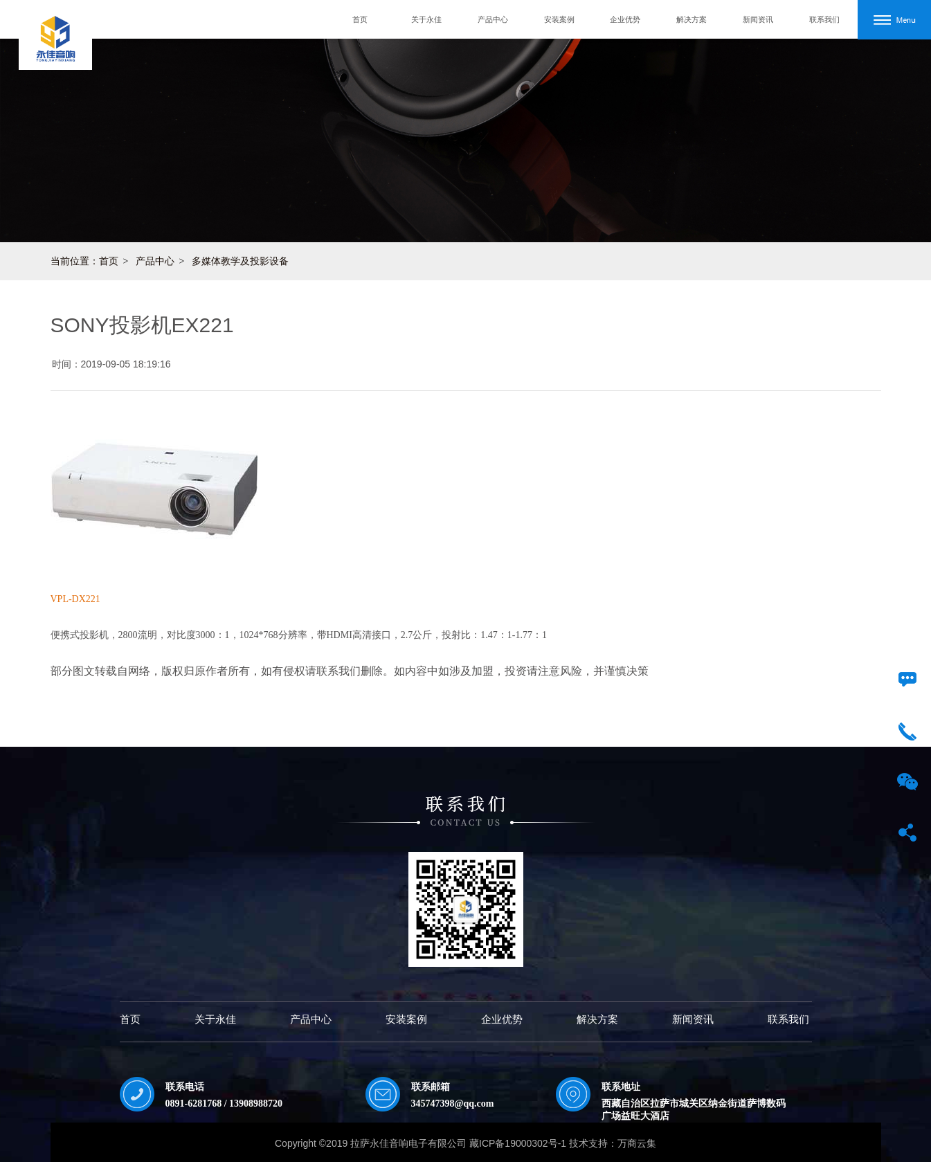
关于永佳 (426, 19)
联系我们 (824, 19)
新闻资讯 (758, 19)
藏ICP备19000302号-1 (517, 1143)
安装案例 (559, 19)
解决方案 (691, 19)
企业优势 (625, 19)
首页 (360, 19)
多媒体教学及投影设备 (240, 260)
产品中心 (493, 19)
